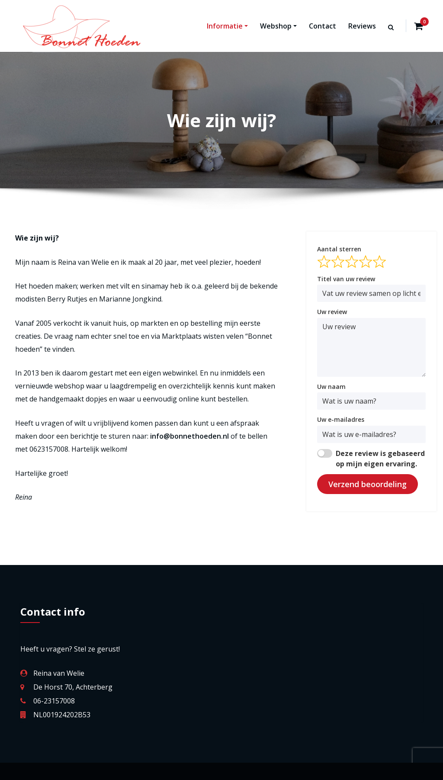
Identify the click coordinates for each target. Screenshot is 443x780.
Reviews (362, 26)
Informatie (227, 26)
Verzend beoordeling (367, 484)
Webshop (278, 26)
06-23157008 (54, 701)
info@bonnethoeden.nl (189, 436)
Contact (322, 26)
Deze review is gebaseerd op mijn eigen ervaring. (380, 459)
